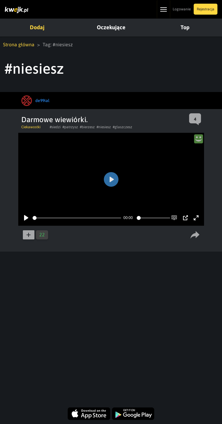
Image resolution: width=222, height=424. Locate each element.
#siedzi (55, 127)
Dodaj (37, 27)
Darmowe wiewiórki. (54, 119)
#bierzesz (87, 127)
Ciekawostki (31, 127)
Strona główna (18, 44)
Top (185, 27)
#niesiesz (104, 127)
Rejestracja (205, 9)
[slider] (77, 218)
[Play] (26, 218)
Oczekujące (111, 27)
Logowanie (182, 9)
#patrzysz (70, 127)
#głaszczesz (122, 127)
